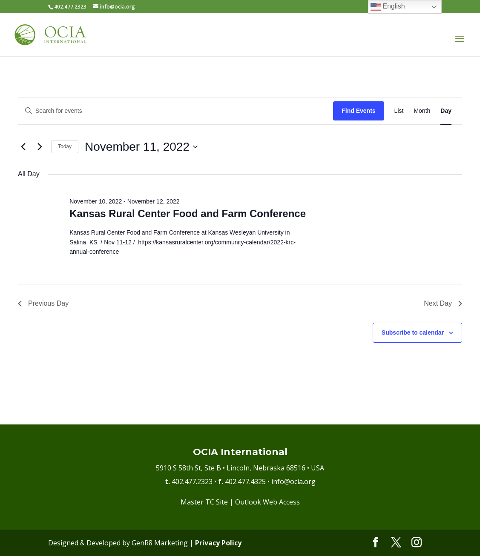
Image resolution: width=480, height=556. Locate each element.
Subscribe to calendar (413, 332)
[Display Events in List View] (399, 110)
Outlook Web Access (267, 502)
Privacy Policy (218, 542)
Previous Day (43, 303)
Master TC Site (204, 502)
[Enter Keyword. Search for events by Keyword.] (175, 110)
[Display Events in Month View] (422, 110)
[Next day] (39, 147)
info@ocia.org (293, 481)
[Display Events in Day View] (445, 110)
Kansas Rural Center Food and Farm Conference (187, 213)
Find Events (358, 110)
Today (65, 146)
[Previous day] (23, 147)
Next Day (443, 303)
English (388, 7)
